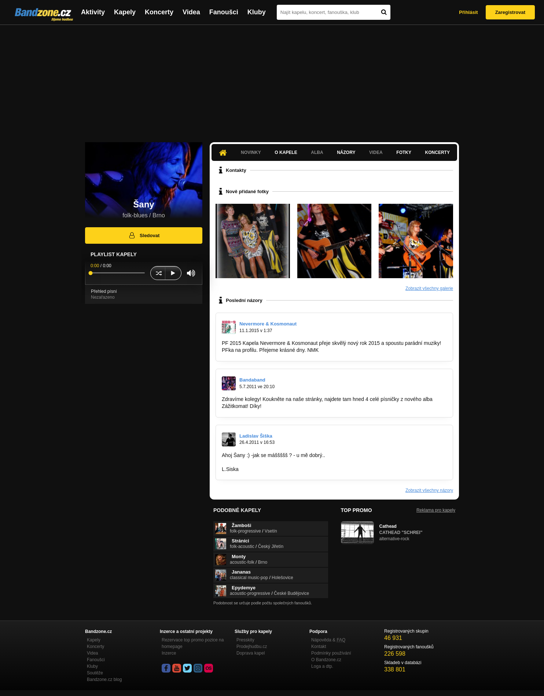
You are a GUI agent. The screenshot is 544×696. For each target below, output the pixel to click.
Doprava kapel (250, 653)
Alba (317, 152)
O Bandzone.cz (326, 659)
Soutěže (95, 672)
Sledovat (144, 235)
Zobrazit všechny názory (429, 490)
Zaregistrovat (510, 12)
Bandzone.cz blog (104, 679)
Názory (346, 152)
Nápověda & (328, 639)
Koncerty (159, 12)
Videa (191, 12)
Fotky (403, 152)
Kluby (256, 12)
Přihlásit (468, 12)
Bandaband (252, 380)
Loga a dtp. (322, 666)
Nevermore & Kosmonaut (268, 324)
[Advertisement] (272, 80)
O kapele (286, 152)
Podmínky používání (331, 653)
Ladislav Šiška (255, 436)
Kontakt (318, 646)
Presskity (245, 639)
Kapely (125, 12)
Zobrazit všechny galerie (429, 288)
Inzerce (169, 653)
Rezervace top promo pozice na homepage (193, 643)
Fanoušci (223, 12)
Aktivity (93, 12)
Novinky (251, 152)
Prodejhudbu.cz (251, 646)
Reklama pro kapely (435, 510)
